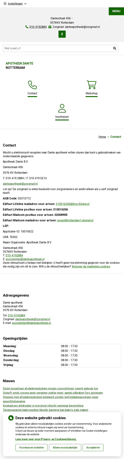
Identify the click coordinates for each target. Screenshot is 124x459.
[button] (114, 48)
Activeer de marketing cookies (91, 266)
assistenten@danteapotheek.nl (25, 259)
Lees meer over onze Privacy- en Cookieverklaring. (45, 439)
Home (102, 136)
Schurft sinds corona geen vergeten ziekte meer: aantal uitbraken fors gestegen (53, 393)
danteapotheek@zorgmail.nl (20, 183)
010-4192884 (14, 255)
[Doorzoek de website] (60, 48)
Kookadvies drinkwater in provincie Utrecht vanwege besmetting (43, 405)
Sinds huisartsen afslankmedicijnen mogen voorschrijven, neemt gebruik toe (50, 388)
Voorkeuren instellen (31, 447)
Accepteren (93, 447)
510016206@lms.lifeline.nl (72, 204)
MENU (116, 11)
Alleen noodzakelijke (65, 447)
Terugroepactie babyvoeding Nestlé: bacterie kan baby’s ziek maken (45, 410)
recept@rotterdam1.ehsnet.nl (75, 220)
